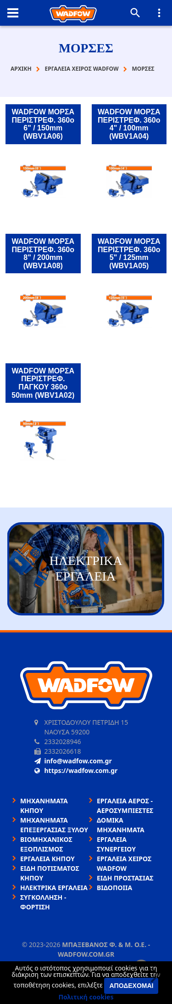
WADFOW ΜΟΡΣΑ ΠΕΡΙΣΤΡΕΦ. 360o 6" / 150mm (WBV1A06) (42, 124)
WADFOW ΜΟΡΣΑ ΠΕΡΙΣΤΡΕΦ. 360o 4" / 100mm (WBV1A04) (129, 124)
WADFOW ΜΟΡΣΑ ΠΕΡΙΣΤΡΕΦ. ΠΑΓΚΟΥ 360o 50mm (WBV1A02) (42, 383)
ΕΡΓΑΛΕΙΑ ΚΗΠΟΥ (47, 858)
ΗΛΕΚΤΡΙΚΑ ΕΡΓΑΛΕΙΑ (54, 887)
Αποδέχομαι (131, 985)
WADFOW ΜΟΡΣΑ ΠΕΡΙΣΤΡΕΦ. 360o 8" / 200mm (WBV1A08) (42, 253)
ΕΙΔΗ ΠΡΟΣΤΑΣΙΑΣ (125, 878)
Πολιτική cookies (86, 997)
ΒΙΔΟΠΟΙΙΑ (114, 887)
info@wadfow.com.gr (73, 760)
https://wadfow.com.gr (76, 770)
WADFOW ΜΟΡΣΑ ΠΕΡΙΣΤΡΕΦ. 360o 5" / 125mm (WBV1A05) (129, 253)
